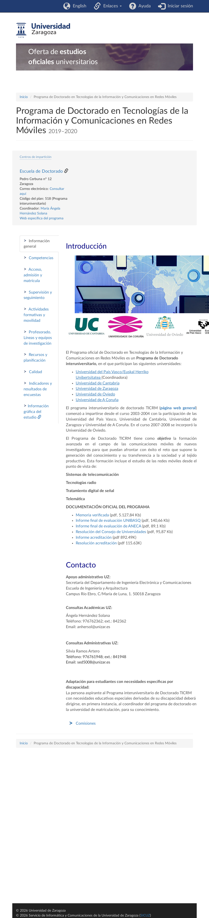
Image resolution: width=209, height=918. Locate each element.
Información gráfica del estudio (36, 411)
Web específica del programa (41, 218)
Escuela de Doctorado (41, 171)
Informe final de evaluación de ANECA (108, 526)
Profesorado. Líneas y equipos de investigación (38, 337)
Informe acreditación (94, 537)
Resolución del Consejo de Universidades (111, 532)
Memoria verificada (93, 515)
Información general (37, 243)
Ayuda (143, 6)
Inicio (24, 97)
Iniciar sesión (179, 6)
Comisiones (86, 723)
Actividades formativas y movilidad (36, 315)
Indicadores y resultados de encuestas (38, 389)
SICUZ (145, 915)
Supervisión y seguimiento (38, 295)
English (78, 6)
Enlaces (111, 6)
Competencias (38, 257)
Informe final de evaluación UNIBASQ (108, 521)
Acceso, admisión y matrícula (33, 275)
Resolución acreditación (96, 543)
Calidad (33, 371)
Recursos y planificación (35, 357)
